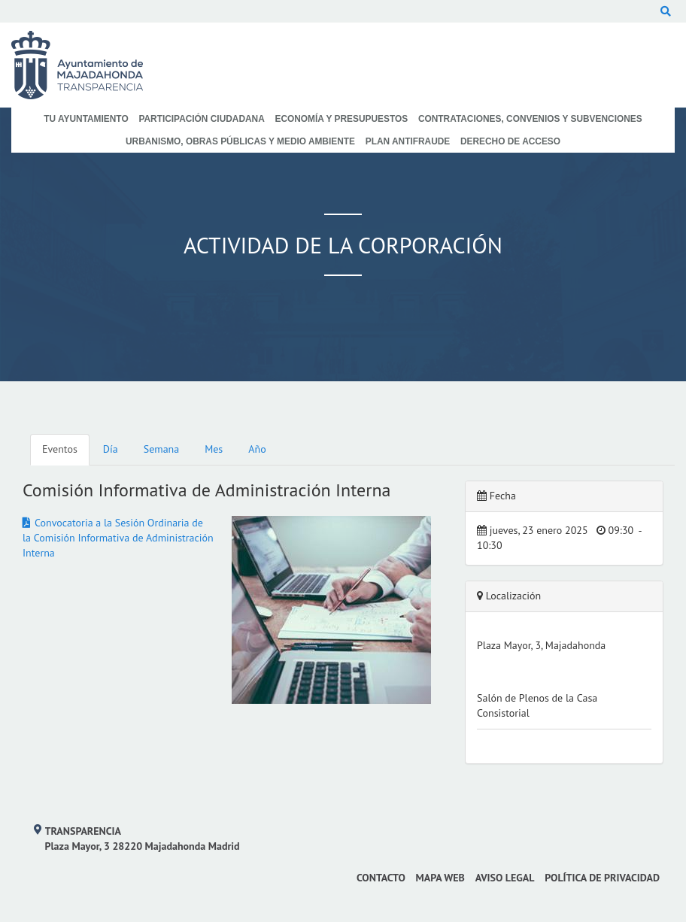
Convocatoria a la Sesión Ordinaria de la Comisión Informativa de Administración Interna (118, 538)
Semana (161, 449)
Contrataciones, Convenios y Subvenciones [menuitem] (530, 119)
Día (110, 449)
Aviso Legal (505, 877)
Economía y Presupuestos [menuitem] (341, 119)
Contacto (381, 877)
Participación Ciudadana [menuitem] (201, 119)
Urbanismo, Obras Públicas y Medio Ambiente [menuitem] (240, 141)
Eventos (59, 449)
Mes (214, 449)
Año (257, 449)
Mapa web (440, 877)
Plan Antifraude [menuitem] (408, 141)
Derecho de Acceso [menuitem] (510, 141)
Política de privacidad (602, 877)
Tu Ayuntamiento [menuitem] (86, 119)
